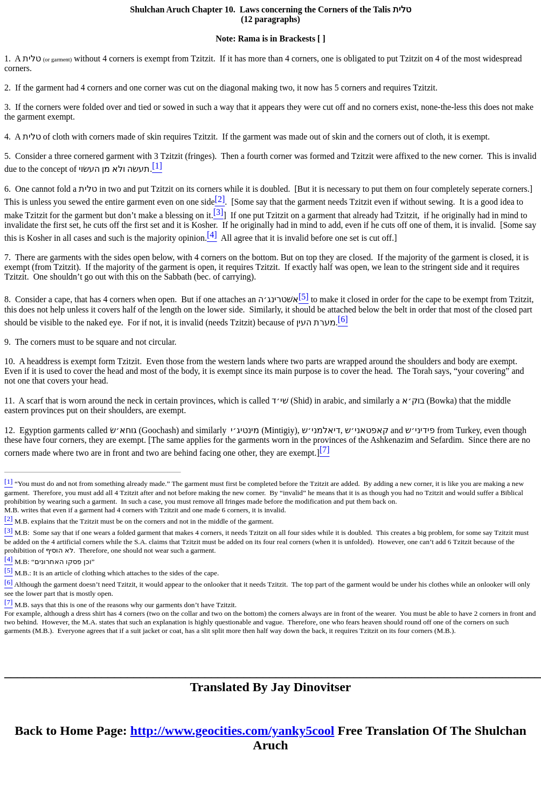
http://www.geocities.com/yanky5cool (232, 731)
